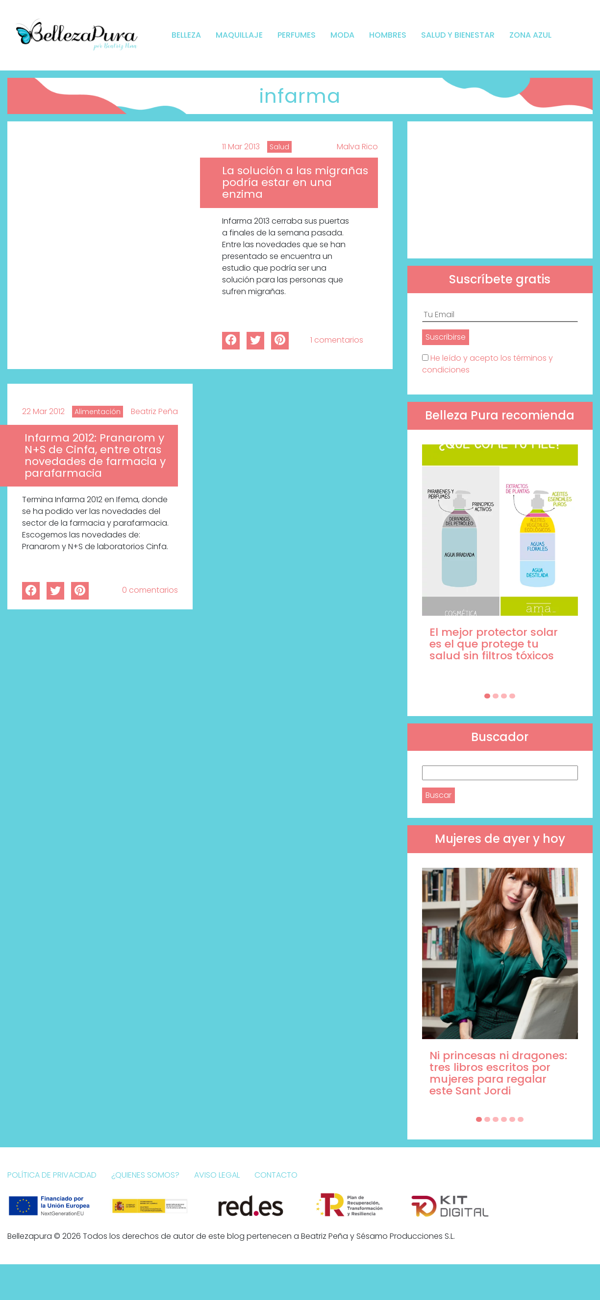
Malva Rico (357, 146)
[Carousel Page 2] (496, 696)
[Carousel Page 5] (512, 1119)
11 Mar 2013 (241, 146)
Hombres (387, 35)
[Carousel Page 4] (512, 696)
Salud (279, 147)
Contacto (276, 1175)
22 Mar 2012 (43, 411)
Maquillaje (239, 35)
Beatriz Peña (154, 411)
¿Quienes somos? (145, 1175)
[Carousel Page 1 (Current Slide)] (487, 696)
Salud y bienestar (458, 35)
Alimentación (98, 412)
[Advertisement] (500, 189)
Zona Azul (530, 35)
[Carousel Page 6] (521, 1119)
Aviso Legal (217, 1175)
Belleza (186, 35)
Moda (342, 35)
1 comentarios (336, 340)
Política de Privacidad (52, 1175)
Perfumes (296, 35)
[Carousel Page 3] (504, 696)
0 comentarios (150, 590)
